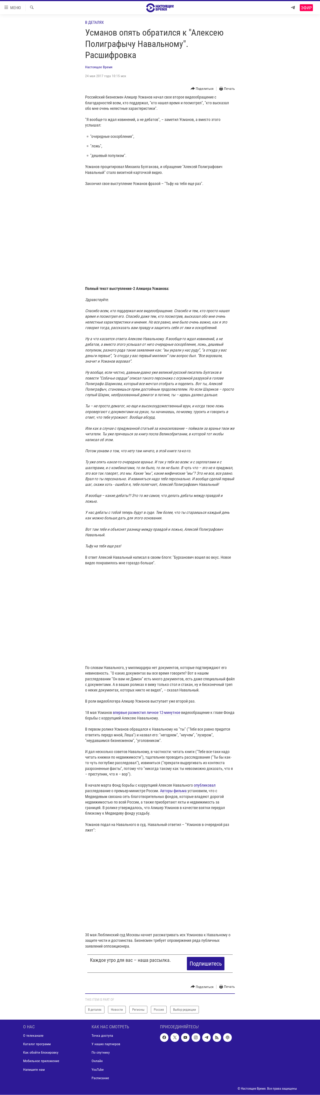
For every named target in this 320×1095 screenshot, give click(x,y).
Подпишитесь (206, 963)
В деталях (94, 22)
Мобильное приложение (41, 1061)
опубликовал (205, 785)
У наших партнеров (106, 1044)
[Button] (202, 89)
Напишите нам (34, 1069)
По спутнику (101, 1053)
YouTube (98, 1069)
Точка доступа (102, 1036)
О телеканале (33, 1036)
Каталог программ (37, 1044)
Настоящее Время (98, 67)
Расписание (100, 1078)
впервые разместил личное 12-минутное (146, 712)
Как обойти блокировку (40, 1053)
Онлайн (97, 1061)
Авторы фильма (173, 790)
